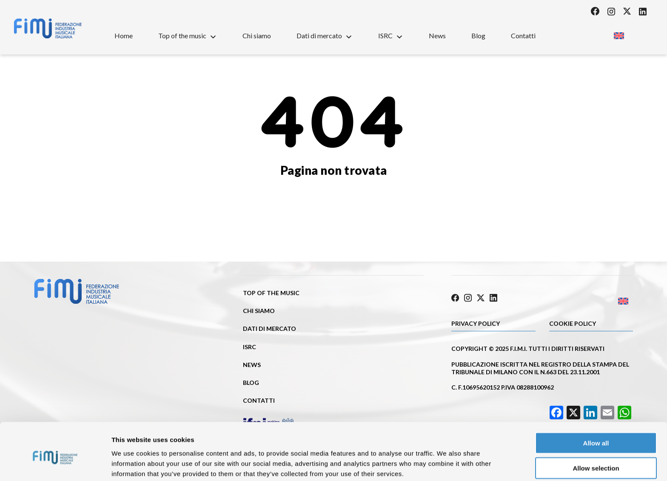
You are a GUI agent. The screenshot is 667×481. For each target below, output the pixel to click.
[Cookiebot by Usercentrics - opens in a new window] (55, 464)
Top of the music (187, 35)
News (437, 35)
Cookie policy (572, 322)
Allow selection (596, 431)
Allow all (596, 406)
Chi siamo (256, 35)
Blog (478, 35)
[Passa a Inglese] (618, 33)
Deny (596, 456)
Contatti (523, 35)
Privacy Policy (475, 322)
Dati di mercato (324, 35)
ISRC (390, 35)
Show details (446, 464)
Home (123, 35)
